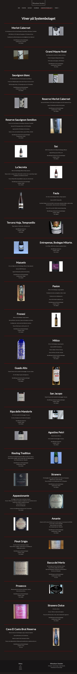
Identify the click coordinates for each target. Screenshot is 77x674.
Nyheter (24, 7)
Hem (19, 7)
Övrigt (56, 7)
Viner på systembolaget (46, 7)
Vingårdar (36, 7)
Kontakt (30, 7)
